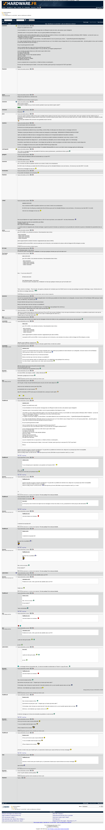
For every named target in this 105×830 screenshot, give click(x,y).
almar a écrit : (25, 323)
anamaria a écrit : (25, 348)
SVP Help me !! (56, 819)
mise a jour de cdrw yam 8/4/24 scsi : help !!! (12, 820)
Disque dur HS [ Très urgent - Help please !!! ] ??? (64, 820)
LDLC (49, 828)
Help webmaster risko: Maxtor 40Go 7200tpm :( (13, 819)
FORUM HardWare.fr (7, 12)
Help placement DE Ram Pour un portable (63, 815)
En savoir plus (71, 0)
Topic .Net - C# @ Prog (22, 455)
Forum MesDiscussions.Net (50, 825)
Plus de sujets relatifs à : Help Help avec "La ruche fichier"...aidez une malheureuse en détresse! (52, 822)
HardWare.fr (10, 7)
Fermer (77, 0)
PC (23, 7)
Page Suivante (100, 22)
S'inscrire (33, 7)
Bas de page (86, 22)
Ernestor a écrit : (25, 697)
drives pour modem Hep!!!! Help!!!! (61, 817)
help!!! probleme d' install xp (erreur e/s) (11, 815)
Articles (19, 7)
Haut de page (85, 803)
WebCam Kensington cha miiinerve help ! (12, 813)
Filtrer (27, 20)
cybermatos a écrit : (26, 579)
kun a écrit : (24, 501)
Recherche (99, 7)
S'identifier (27, 7)
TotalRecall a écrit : (26, 479)
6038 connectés (100, 8)
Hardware (15, 807)
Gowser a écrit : (25, 531)
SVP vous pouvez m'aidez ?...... (9, 817)
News (15, 7)
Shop (39, 7)
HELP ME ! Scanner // (58, 813)
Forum (3, 7)
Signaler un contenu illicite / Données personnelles (59, 828)
